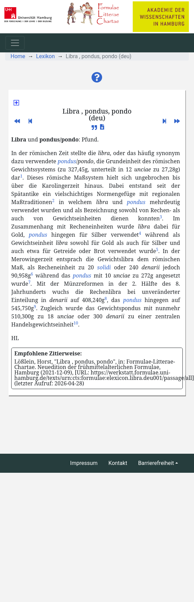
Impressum (84, 463)
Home (18, 56)
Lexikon (45, 56)
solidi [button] (104, 267)
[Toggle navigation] (15, 43)
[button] (97, 77)
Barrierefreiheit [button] (156, 463)
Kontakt (118, 463)
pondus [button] (67, 161)
